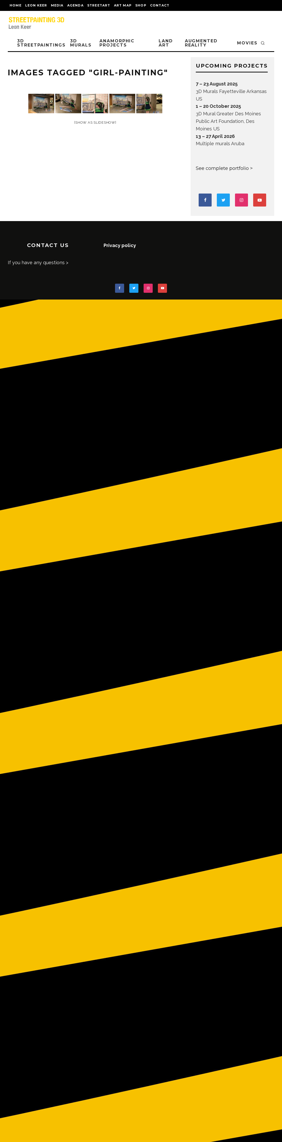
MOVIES (247, 43)
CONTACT (159, 5)
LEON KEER (36, 5)
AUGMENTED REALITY (201, 43)
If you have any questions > (38, 262)
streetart (98, 5)
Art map (123, 5)
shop (140, 5)
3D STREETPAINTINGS (41, 43)
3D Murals (81, 43)
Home (16, 5)
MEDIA (57, 5)
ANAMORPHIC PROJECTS (117, 43)
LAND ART (166, 43)
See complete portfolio (222, 168)
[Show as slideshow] (95, 122)
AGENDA (75, 5)
